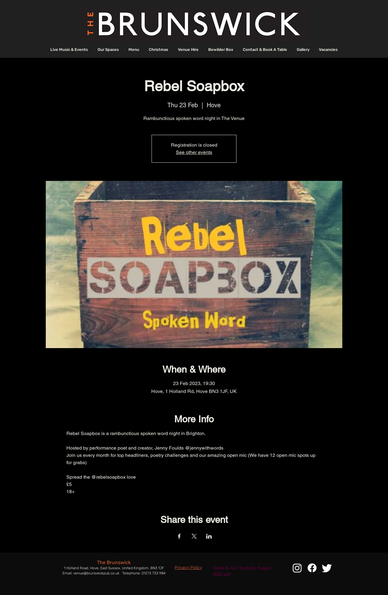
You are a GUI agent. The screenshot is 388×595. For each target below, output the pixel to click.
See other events (194, 152)
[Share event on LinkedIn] (209, 536)
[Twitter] (327, 568)
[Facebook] (312, 568)
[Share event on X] (194, 536)
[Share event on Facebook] (179, 536)
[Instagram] (297, 568)
